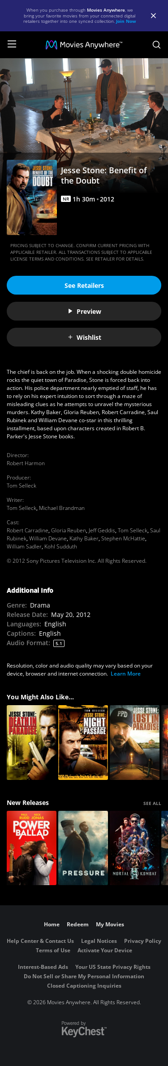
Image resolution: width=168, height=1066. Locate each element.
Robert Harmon (26, 463)
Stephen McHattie (123, 538)
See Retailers (84, 285)
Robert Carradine (27, 530)
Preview (84, 311)
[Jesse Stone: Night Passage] (83, 742)
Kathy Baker (84, 538)
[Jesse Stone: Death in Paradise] (31, 742)
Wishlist (84, 337)
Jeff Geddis (102, 530)
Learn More (126, 673)
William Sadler (24, 546)
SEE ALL (152, 803)
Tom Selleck (21, 485)
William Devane (48, 538)
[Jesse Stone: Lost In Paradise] (134, 742)
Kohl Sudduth (60, 546)
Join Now (126, 21)
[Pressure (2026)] (83, 848)
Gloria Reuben (68, 530)
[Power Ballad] (31, 848)
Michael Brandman (62, 508)
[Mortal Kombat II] (134, 848)
